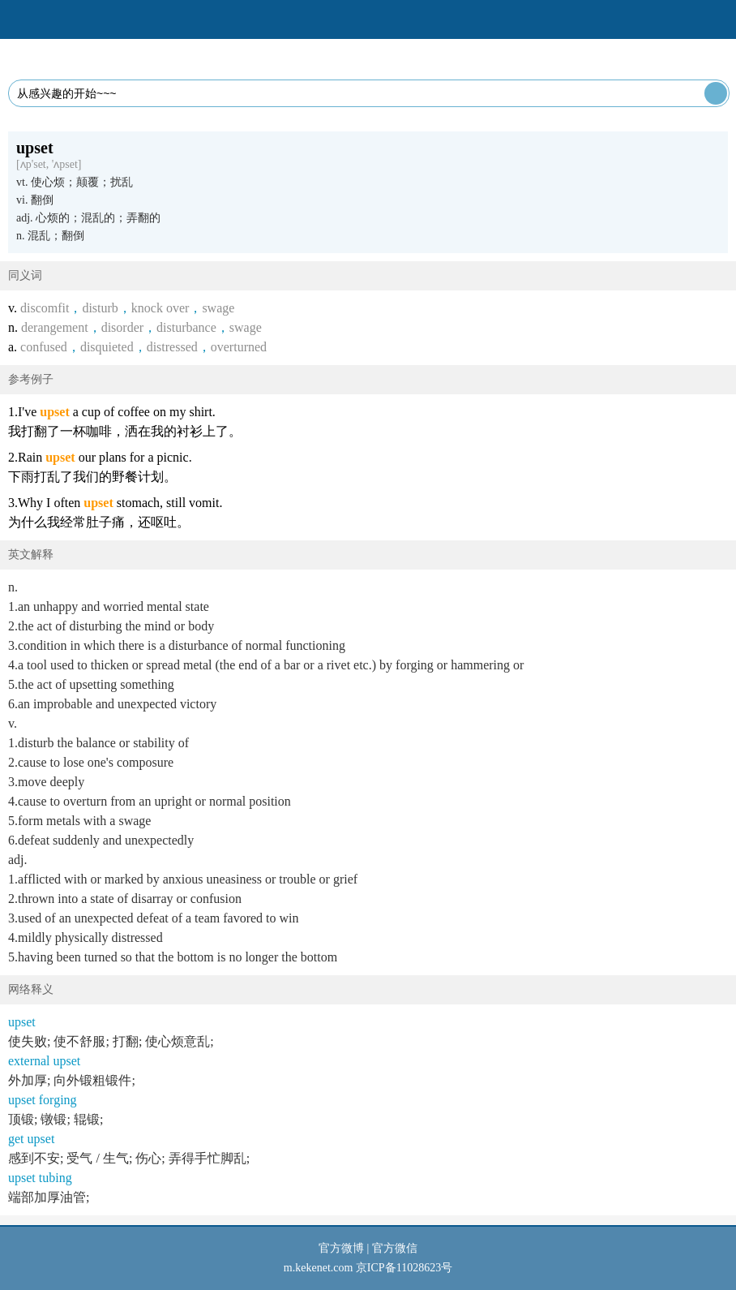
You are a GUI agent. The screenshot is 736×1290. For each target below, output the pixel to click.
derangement (54, 327)
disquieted (107, 347)
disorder (122, 327)
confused (43, 347)
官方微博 (341, 1248)
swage (218, 308)
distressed (172, 347)
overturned (239, 347)
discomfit (44, 308)
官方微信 (394, 1248)
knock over (160, 308)
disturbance (186, 327)
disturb (100, 308)
